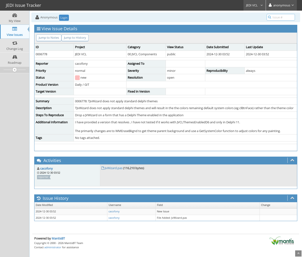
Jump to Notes (49, 37)
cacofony (46, 168)
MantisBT (58, 238)
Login (63, 18)
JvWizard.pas (113, 168)
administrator (52, 247)
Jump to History (75, 37)
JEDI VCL (254, 5)
